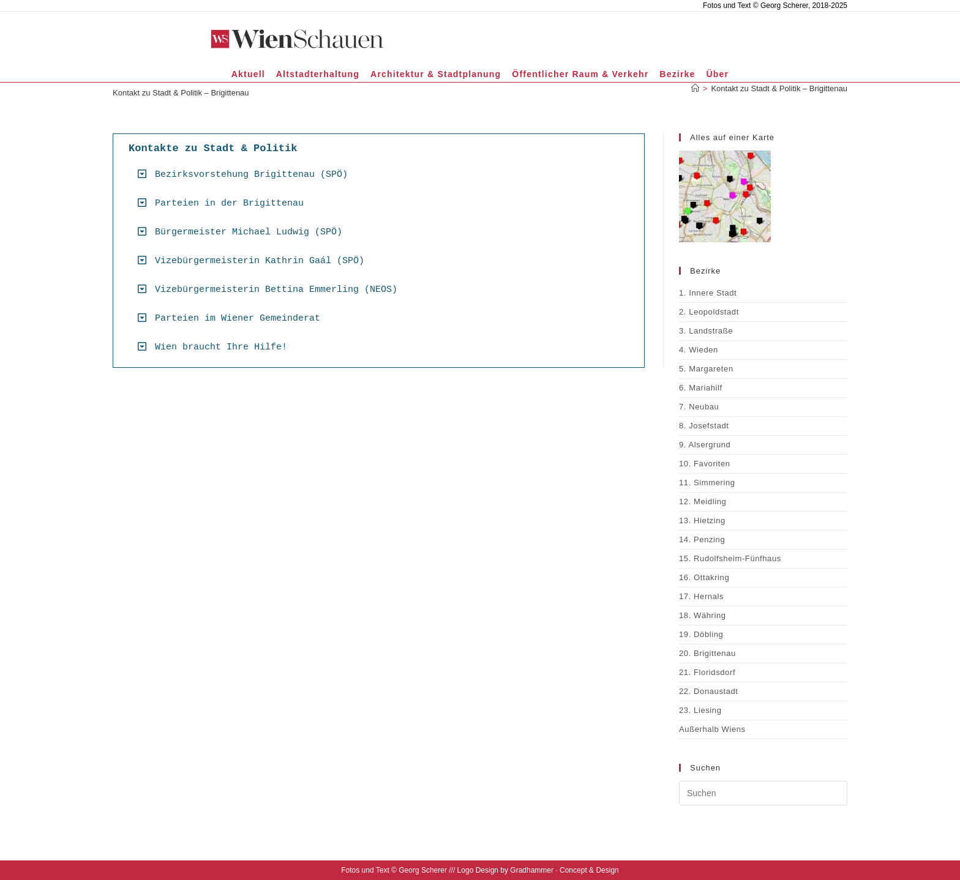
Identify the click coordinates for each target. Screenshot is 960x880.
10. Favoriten (704, 463)
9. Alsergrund (704, 444)
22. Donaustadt (708, 691)
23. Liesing (700, 710)
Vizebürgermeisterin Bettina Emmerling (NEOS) (276, 290)
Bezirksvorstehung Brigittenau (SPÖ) (251, 175)
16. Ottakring (704, 577)
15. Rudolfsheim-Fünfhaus (730, 558)
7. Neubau (699, 406)
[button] (383, 174)
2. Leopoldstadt (709, 311)
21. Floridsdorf (707, 672)
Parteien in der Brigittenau (229, 203)
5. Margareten (706, 368)
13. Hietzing (702, 520)
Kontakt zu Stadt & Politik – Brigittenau (779, 88)
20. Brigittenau (707, 653)
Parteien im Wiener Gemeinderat (237, 318)
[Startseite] (695, 88)
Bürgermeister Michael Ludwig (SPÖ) (248, 232)
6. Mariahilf (700, 387)
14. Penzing (702, 539)
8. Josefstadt (704, 425)
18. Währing (702, 615)
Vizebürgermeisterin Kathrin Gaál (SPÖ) (259, 261)
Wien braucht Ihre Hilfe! (221, 347)
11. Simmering (707, 482)
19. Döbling (701, 634)
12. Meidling (702, 501)
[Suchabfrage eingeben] (763, 793)
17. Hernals (701, 596)
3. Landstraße (706, 330)
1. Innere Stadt (708, 292)
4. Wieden (698, 349)
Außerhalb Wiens (712, 729)
